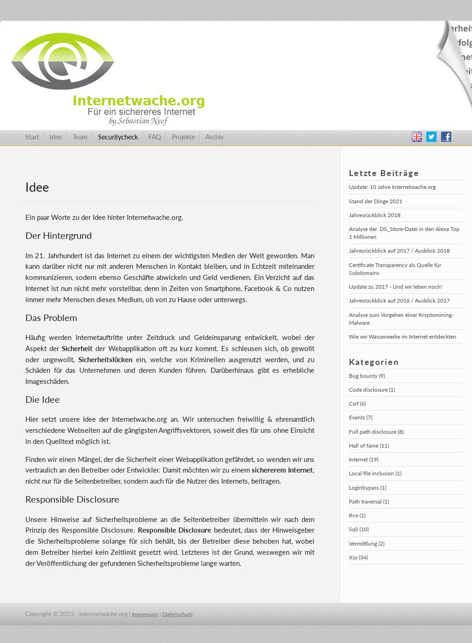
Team (80, 137)
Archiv (215, 137)
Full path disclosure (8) (376, 431)
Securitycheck (118, 137)
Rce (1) (357, 515)
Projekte (183, 137)
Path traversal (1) (369, 501)
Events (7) (360, 417)
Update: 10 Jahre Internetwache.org (392, 186)
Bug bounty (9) (367, 375)
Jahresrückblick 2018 (375, 215)
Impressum (145, 614)
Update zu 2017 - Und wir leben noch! (395, 286)
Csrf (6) (357, 403)
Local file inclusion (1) (375, 473)
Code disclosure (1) (372, 389)
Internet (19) (363, 459)
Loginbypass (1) (367, 487)
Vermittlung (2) (366, 543)
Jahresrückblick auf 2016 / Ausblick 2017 (399, 300)
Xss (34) (358, 557)
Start (32, 137)
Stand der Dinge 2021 (375, 201)
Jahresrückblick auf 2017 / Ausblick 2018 (399, 250)
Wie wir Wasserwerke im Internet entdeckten (402, 336)
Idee (56, 137)
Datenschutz (177, 614)
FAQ (154, 137)
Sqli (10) (359, 529)
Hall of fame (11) (369, 445)
